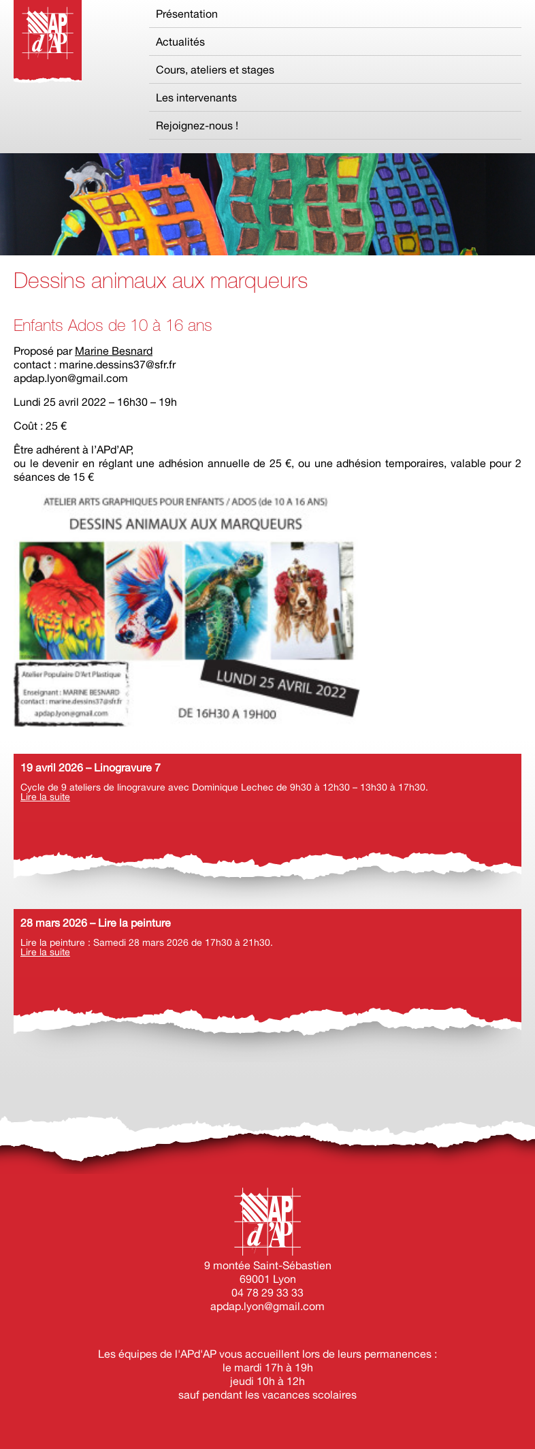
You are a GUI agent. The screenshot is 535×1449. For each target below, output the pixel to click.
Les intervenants (196, 97)
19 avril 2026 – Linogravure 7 (90, 767)
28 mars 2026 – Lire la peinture (95, 923)
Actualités (180, 41)
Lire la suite (45, 796)
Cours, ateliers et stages (215, 69)
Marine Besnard (113, 351)
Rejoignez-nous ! (197, 125)
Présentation (187, 13)
